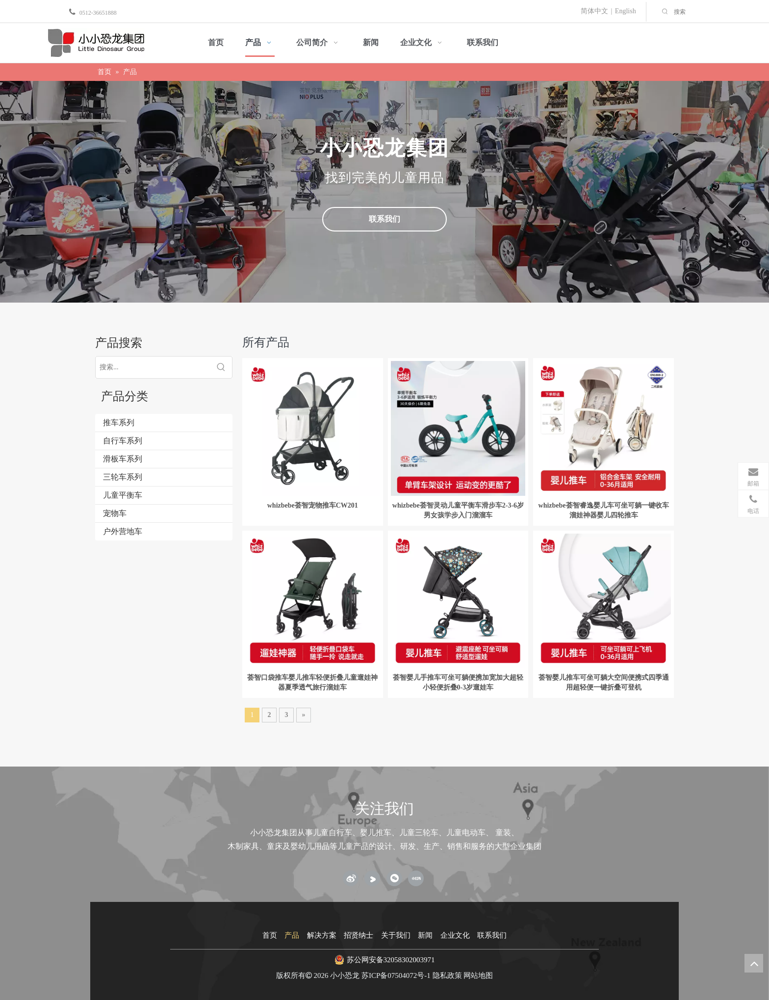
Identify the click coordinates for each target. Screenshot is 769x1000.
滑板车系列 (122, 459)
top (753, 963)
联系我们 (384, 219)
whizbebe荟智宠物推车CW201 (312, 505)
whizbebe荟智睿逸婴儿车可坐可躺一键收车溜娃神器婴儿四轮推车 (603, 510)
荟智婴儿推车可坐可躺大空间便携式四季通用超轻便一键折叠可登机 (603, 682)
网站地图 (478, 975)
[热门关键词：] (665, 12)
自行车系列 (122, 440)
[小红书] (416, 878)
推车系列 (118, 422)
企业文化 (455, 935)
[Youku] (372, 878)
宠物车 (115, 513)
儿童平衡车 (122, 495)
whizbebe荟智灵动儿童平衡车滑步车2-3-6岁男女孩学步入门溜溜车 (458, 510)
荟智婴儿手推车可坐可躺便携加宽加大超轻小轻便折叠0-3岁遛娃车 (458, 682)
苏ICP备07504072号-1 (396, 975)
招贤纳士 (358, 935)
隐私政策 (447, 975)
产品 (291, 935)
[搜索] (719, 12)
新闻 (425, 935)
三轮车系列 (122, 477)
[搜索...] (153, 367)
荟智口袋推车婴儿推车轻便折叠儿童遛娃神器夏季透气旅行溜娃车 (312, 682)
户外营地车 (122, 531)
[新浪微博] (351, 878)
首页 (269, 935)
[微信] (394, 878)
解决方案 (321, 935)
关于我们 (395, 935)
